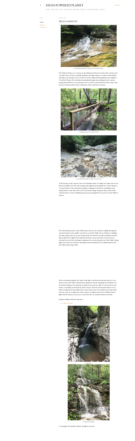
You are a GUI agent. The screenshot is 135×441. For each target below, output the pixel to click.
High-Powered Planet (65, 5)
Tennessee (43, 27)
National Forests (79, 9)
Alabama (42, 25)
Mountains (68, 9)
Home (48, 9)
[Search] (117, 5)
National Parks (93, 9)
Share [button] (41, 18)
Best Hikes (55, 9)
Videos (102, 9)
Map (61, 9)
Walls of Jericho (67, 303)
